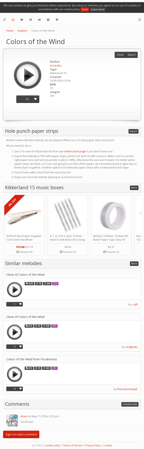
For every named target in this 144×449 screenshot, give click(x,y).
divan (23, 416)
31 (27, 99)
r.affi (135, 304)
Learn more (97, 9)
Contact (107, 445)
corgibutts (131, 347)
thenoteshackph (127, 389)
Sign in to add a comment (21, 434)
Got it (85, 9)
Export (131, 54)
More (134, 187)
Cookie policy (52, 445)
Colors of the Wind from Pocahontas (31, 359)
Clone (120, 54)
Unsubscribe (130, 404)
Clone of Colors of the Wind (25, 274)
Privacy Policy (93, 445)
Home (10, 30)
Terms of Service (72, 445)
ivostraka (56, 65)
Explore (22, 30)
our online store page (72, 151)
